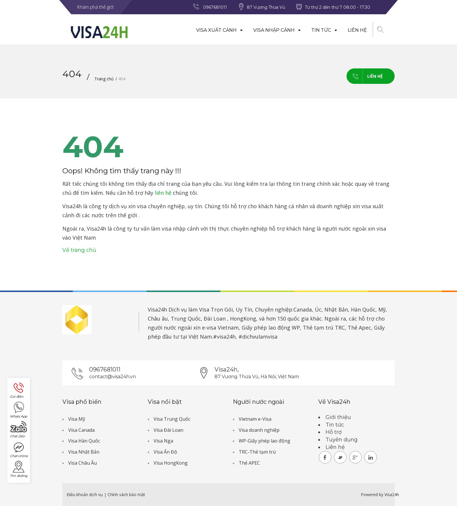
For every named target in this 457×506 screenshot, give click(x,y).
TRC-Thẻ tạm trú (257, 452)
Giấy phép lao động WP (271, 327)
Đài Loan (215, 318)
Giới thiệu (338, 417)
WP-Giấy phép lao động (264, 441)
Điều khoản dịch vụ (85, 494)
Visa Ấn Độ (165, 452)
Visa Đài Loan (168, 430)
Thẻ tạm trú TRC (324, 327)
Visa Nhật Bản (83, 452)
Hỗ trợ (334, 432)
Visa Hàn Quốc (84, 441)
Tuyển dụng (342, 439)
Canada (302, 309)
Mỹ (382, 309)
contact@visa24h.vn (112, 376)
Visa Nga (163, 441)
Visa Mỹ (76, 419)
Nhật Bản (336, 309)
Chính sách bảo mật (126, 494)
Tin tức (324, 30)
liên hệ (163, 192)
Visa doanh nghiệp (259, 430)
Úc (318, 309)
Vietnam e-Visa (255, 419)
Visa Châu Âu (82, 463)
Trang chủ (104, 79)
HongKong (243, 318)
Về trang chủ (79, 250)
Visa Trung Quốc (172, 419)
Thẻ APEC (249, 463)
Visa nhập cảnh (277, 30)
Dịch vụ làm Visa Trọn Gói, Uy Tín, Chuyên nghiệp (230, 309)
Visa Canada (81, 430)
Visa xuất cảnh (219, 30)
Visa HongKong (171, 463)
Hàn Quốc (363, 309)
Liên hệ (357, 30)
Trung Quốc (186, 318)
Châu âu (158, 318)
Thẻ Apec (359, 327)
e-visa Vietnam (220, 327)
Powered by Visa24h (380, 494)
